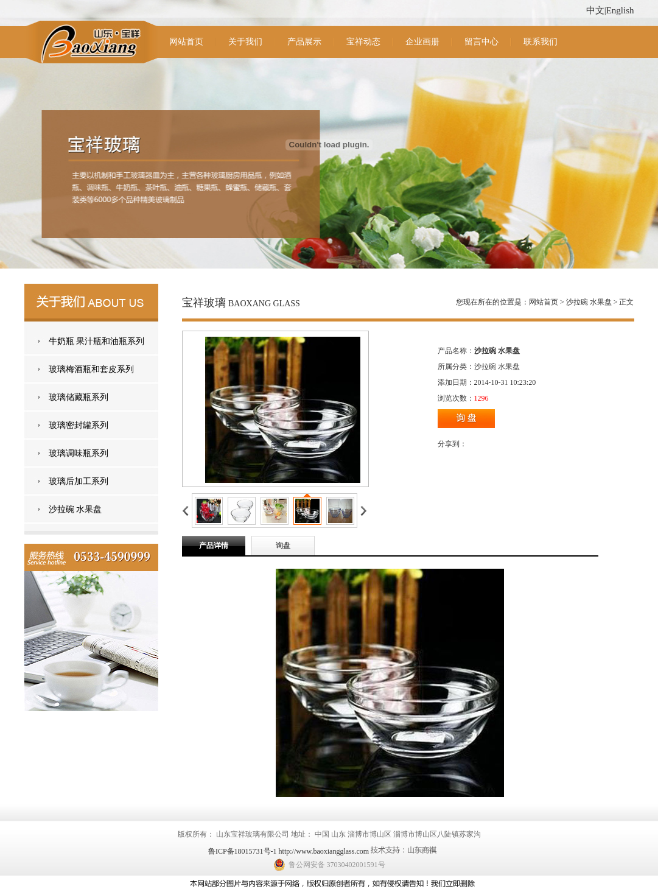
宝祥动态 (363, 41)
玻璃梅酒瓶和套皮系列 (91, 369)
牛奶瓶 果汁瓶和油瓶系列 (97, 341)
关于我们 (245, 41)
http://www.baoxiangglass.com (324, 851)
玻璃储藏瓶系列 (78, 397)
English (620, 10)
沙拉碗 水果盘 (75, 509)
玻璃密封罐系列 (78, 425)
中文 (595, 10)
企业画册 (422, 41)
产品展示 (304, 41)
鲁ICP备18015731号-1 (242, 851)
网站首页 (186, 41)
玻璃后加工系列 (78, 481)
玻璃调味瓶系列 (78, 453)
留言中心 (481, 41)
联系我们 (540, 41)
